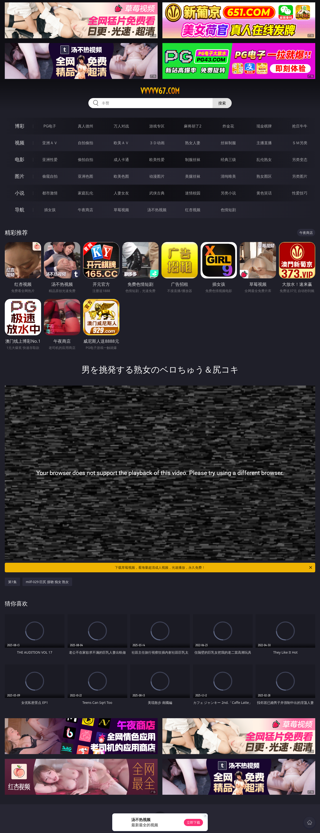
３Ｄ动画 (157, 142)
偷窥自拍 (50, 176)
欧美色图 (121, 176)
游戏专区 (157, 126)
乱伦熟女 (264, 159)
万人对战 (121, 126)
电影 (19, 159)
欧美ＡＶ (121, 142)
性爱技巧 (299, 193)
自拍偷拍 (85, 142)
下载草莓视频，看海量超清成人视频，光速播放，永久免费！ (214, 567)
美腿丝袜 (192, 176)
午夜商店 (85, 209)
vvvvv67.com (160, 91)
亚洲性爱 (50, 159)
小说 (19, 193)
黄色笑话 (264, 193)
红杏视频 (192, 209)
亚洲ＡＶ (50, 142)
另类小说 (228, 193)
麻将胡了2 (192, 126)
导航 (19, 209)
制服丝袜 (192, 159)
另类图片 (299, 176)
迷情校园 (192, 193)
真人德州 (85, 126)
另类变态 (299, 159)
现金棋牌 (264, 126)
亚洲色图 (85, 176)
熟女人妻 (192, 142)
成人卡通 (121, 159)
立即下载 (193, 822)
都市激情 (50, 193)
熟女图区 (264, 176)
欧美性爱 (157, 159)
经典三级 (228, 159)
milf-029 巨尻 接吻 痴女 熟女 (47, 581)
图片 (19, 176)
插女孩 (50, 209)
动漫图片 (157, 176)
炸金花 (228, 126)
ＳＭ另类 (299, 142)
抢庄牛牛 (299, 126)
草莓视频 (121, 209)
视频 (19, 142)
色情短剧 (228, 209)
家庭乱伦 (85, 193)
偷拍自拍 (85, 159)
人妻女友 (121, 193)
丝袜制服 (228, 142)
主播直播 (264, 142)
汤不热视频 (156, 209)
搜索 (222, 103)
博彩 (19, 126)
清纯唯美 (228, 176)
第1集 (12, 581)
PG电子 (49, 126)
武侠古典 (157, 193)
